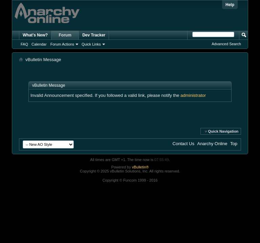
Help (229, 4)
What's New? (35, 35)
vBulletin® (140, 167)
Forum (65, 35)
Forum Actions (62, 44)
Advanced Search (226, 44)
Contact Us (183, 143)
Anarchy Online (212, 143)
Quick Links (91, 44)
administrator (193, 95)
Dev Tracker (93, 35)
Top (233, 143)
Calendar (39, 44)
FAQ (24, 44)
